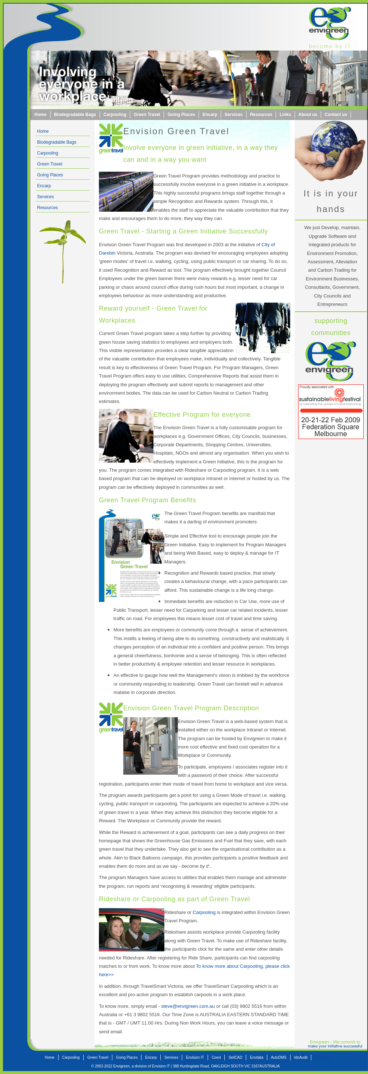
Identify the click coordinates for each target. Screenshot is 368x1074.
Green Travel (147, 114)
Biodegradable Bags (75, 114)
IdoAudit (301, 1057)
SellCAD (235, 1057)
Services (234, 114)
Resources (261, 114)
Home (41, 114)
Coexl (216, 1057)
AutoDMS (279, 1057)
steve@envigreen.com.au (188, 1006)
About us (308, 114)
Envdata (256, 1057)
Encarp (210, 114)
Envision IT (195, 1057)
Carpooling (114, 114)
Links (285, 114)
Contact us (336, 114)
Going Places (181, 114)
